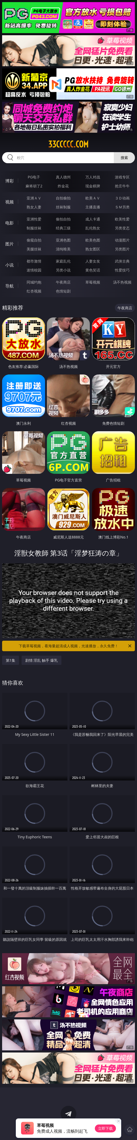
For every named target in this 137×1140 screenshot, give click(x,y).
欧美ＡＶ (92, 198)
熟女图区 (92, 249)
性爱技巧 (122, 270)
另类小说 (63, 270)
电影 (9, 223)
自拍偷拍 (63, 198)
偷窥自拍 (34, 240)
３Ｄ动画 (122, 198)
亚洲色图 (63, 240)
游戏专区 (122, 176)
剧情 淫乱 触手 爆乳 (41, 660)
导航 (9, 286)
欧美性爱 (122, 219)
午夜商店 (63, 282)
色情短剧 (63, 291)
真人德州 (63, 176)
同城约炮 (34, 282)
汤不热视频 (122, 282)
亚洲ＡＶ (34, 198)
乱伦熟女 (92, 227)
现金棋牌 (92, 185)
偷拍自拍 (63, 219)
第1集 (10, 660)
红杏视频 (34, 291)
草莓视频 (92, 282)
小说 (9, 265)
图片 (9, 244)
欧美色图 (92, 240)
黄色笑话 (92, 270)
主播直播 (92, 206)
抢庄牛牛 (122, 185)
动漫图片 (122, 240)
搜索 (124, 157)
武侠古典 (122, 261)
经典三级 (63, 227)
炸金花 (63, 185)
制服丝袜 (34, 227)
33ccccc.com (68, 144)
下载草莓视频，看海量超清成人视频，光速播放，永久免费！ (75, 646)
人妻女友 (92, 261)
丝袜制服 (63, 206)
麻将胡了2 (34, 185)
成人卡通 (92, 219)
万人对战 (92, 176)
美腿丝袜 (34, 249)
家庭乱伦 (63, 261)
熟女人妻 (34, 206)
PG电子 (34, 176)
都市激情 (34, 261)
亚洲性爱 (34, 219)
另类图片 (122, 249)
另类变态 (122, 227)
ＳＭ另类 (122, 206)
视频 (9, 202)
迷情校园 (34, 270)
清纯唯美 (63, 249)
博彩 (9, 181)
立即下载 (105, 1128)
